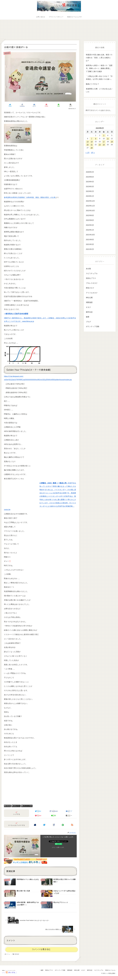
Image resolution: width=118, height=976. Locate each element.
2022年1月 (90, 230)
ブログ (88, 322)
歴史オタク (90, 288)
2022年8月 (90, 220)
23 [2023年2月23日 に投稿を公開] (100, 145)
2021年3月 (90, 244)
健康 (87, 317)
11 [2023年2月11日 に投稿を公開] (108, 138)
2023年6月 (90, 177)
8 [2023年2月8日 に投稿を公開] (95, 138)
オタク (88, 307)
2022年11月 (90, 206)
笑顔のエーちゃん (110, 970)
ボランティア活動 (27, 805)
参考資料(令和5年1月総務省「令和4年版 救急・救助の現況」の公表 (29, 197)
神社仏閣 (89, 298)
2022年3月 (90, 225)
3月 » (93, 153)
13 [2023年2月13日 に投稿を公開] (87, 142)
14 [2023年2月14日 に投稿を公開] (92, 142)
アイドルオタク (92, 293)
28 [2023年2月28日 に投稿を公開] (92, 148)
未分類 (88, 269)
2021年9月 (90, 240)
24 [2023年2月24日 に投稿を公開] (104, 145)
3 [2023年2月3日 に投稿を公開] (103, 135)
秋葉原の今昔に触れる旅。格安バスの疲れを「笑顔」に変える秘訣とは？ (99, 58)
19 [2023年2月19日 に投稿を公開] (112, 142)
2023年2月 (90, 191)
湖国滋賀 (7, 805)
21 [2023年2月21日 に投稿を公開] (92, 145)
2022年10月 (90, 210)
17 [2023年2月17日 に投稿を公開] (104, 142)
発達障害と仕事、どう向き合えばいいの (99, 90)
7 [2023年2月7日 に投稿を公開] (91, 138)
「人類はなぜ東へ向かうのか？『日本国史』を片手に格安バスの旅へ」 (99, 77)
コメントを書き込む (41, 949)
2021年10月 (90, 235)
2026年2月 (90, 172)
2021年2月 (90, 249)
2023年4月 (90, 182)
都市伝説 (89, 312)
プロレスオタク (92, 283)
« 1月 (88, 153)
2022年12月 (90, 201)
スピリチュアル (92, 273)
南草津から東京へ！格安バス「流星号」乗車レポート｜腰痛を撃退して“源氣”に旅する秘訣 (99, 68)
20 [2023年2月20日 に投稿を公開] (87, 145)
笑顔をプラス (16, 805)
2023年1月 (90, 196)
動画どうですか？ (92, 84)
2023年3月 (90, 186)
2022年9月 (90, 215)
